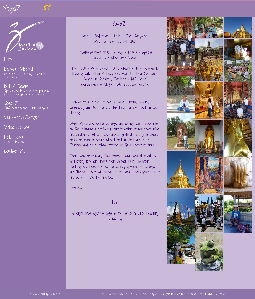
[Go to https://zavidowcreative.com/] (33, 57)
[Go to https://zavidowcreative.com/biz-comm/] (33, 88)
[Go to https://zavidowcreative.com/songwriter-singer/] (33, 115)
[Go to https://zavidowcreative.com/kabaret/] (33, 71)
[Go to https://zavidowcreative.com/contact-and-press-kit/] (33, 149)
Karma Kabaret (118, 294)
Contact (220, 294)
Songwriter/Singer (173, 294)
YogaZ (154, 294)
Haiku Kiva (206, 294)
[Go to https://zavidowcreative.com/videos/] (33, 125)
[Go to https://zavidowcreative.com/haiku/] (33, 137)
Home (102, 294)
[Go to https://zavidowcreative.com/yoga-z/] (33, 103)
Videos (192, 294)
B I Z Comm (139, 294)
